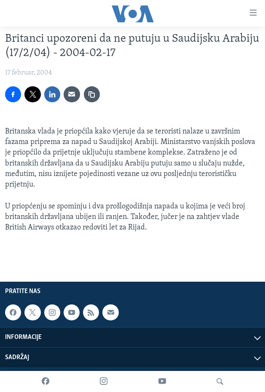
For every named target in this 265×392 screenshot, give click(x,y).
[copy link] (92, 94)
